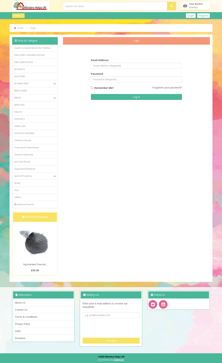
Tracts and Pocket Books (26, 147)
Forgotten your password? (167, 87)
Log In (136, 97)
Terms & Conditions (26, 316)
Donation (20, 338)
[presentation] (109, 326)
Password (97, 73)
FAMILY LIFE (19, 126)
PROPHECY (19, 119)
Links (18, 331)
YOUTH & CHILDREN (24, 133)
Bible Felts (19, 104)
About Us (20, 302)
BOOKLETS (19, 69)
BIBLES (35, 97)
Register (203, 15)
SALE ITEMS (19, 76)
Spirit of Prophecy (35, 176)
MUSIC (17, 183)
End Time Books (22, 161)
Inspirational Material (24, 168)
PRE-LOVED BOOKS (23, 62)
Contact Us (21, 309)
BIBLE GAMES (20, 90)
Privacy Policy (22, 324)
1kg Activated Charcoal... (35, 264)
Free (16, 190)
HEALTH (18, 111)
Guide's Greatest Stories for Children (32, 47)
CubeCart (119, 359)
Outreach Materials (23, 154)
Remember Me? (104, 87)
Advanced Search (24, 204)
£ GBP (18, 15)
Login (191, 15)
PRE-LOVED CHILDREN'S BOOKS (29, 55)
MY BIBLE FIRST (35, 83)
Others (17, 197)
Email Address (100, 60)
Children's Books (22, 140)
